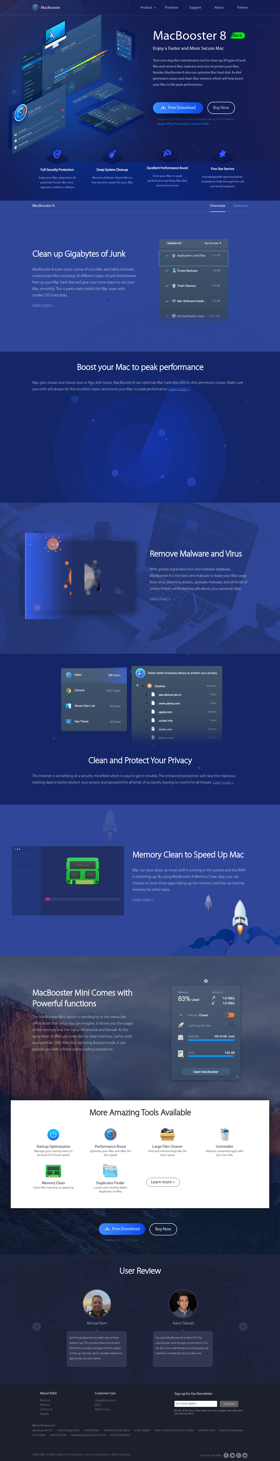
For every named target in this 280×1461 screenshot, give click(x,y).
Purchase (171, 7)
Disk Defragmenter (68, 1430)
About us (45, 1400)
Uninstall (125, 1454)
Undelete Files (206, 1430)
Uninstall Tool (91, 1430)
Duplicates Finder (110, 1183)
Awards (44, 1414)
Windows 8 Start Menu (117, 1430)
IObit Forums (102, 1409)
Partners (45, 1405)
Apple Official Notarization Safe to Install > (184, 124)
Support (195, 7)
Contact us (46, 1409)
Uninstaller (224, 1147)
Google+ (238, 1455)
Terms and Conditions (98, 1454)
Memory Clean (53, 1183)
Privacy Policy (76, 1454)
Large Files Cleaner (167, 1147)
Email (245, 1455)
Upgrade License (105, 1400)
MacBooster (50, 8)
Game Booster (58, 1435)
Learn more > (42, 305)
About (218, 7)
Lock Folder (39, 1435)
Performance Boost (110, 1147)
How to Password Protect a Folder (174, 1430)
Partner (242, 7)
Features (241, 206)
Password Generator (231, 1430)
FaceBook (226, 1455)
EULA (115, 1454)
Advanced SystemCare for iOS (88, 1435)
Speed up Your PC (42, 1430)
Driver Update (142, 1430)
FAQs (98, 1405)
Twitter (232, 1455)
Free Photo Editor (120, 1435)
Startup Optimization (53, 1147)
